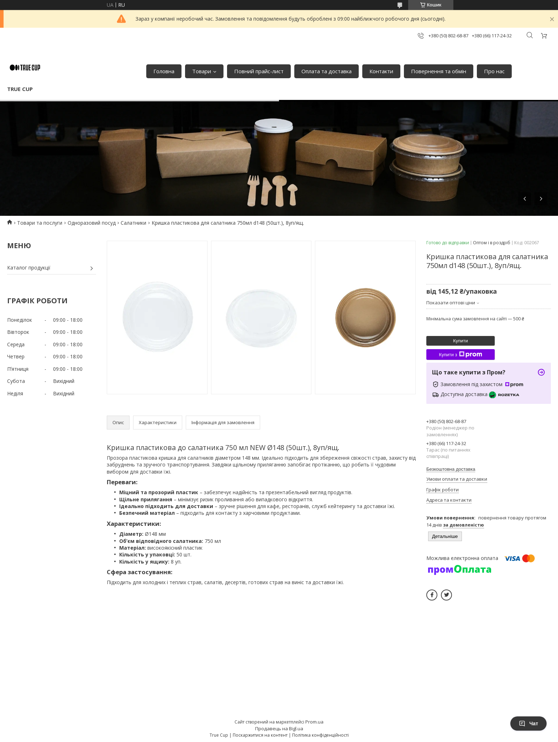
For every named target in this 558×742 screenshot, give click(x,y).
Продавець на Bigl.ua (279, 728)
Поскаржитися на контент (260, 735)
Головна (163, 71)
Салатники (133, 222)
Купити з (460, 354)
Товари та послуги (39, 222)
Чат (528, 723)
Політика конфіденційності (320, 735)
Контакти (381, 71)
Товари (201, 71)
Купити (460, 340)
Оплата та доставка (326, 71)
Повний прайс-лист (259, 71)
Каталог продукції (29, 267)
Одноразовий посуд (92, 222)
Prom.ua (314, 722)
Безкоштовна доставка (450, 469)
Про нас (494, 71)
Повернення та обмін (438, 71)
